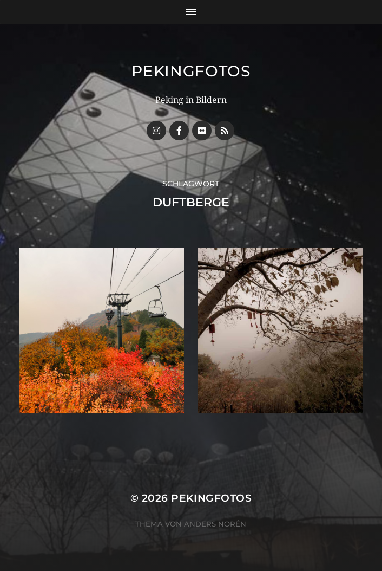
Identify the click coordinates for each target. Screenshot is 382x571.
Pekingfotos (191, 71)
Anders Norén (215, 524)
